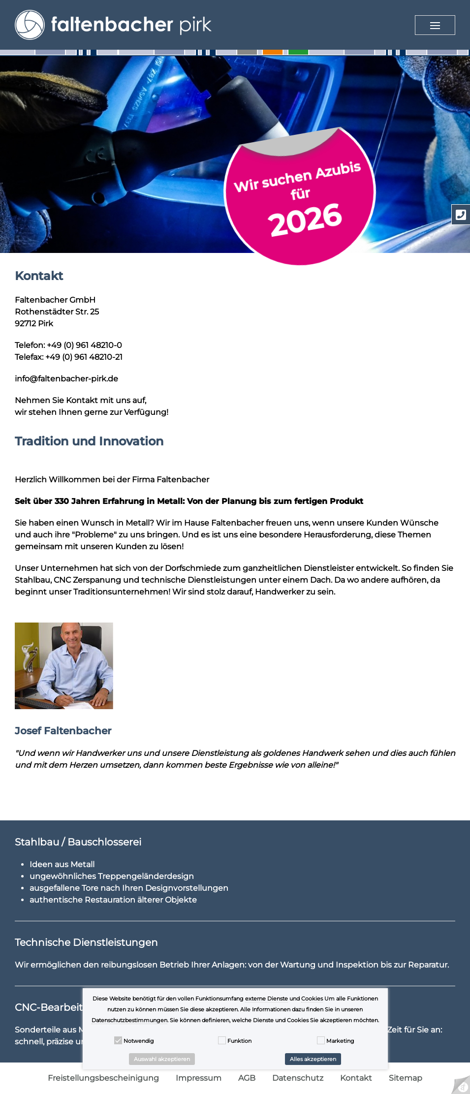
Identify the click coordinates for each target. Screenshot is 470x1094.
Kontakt (356, 1078)
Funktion (239, 1040)
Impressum (198, 1078)
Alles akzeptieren (313, 1059)
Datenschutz (297, 1078)
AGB (246, 1078)
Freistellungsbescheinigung (103, 1078)
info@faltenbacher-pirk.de (66, 378)
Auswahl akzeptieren (162, 1059)
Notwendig (139, 1040)
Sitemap (405, 1078)
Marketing (340, 1040)
